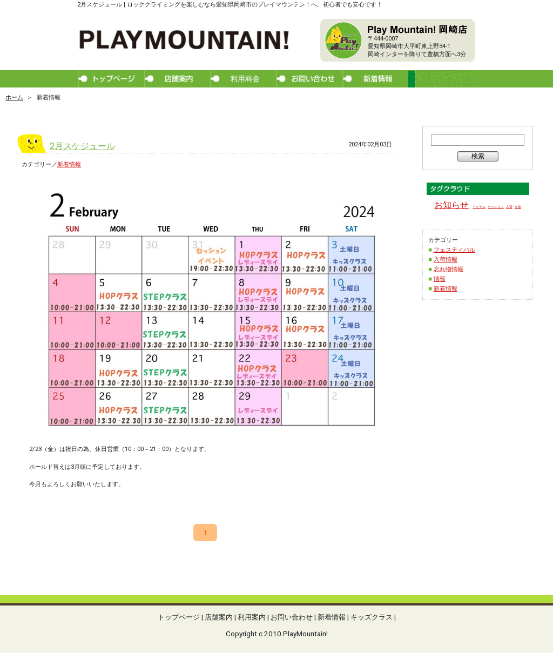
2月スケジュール (82, 146)
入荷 (509, 207)
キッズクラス (371, 616)
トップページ (179, 616)
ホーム (14, 97)
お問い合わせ (292, 616)
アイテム (479, 207)
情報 (440, 278)
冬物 (518, 207)
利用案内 (252, 616)
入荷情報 (445, 259)
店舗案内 (219, 616)
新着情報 (69, 164)
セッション (496, 207)
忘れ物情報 (448, 269)
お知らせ (451, 205)
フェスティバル (454, 249)
